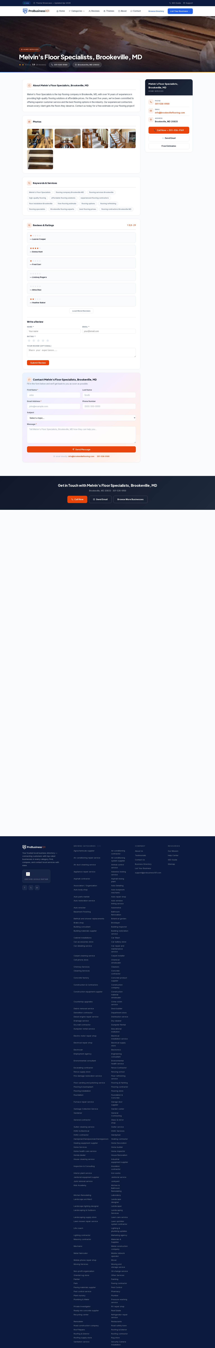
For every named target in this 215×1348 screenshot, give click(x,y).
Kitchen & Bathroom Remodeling (116, 1188)
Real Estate (116, 1310)
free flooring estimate (67, 203)
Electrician (78, 1050)
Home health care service (85, 1151)
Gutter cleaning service (84, 1127)
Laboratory (116, 1195)
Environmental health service (117, 1062)
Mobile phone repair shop (85, 1260)
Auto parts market (81, 897)
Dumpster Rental (118, 1025)
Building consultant (82, 927)
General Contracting (116, 1114)
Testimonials (140, 855)
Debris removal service (84, 1008)
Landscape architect (83, 1199)
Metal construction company (119, 1247)
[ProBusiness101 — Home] (36, 11)
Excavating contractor (83, 1068)
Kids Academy (80, 1185)
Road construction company (86, 1325)
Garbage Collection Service (86, 1109)
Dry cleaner (116, 1021)
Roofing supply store (83, 1337)
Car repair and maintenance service (117, 949)
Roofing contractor (119, 1334)
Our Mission (173, 851)
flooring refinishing (108, 203)
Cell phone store (81, 960)
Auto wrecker (80, 907)
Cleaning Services (82, 971)
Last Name (87, 391)
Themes (108, 11)
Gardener (78, 1113)
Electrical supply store (118, 1044)
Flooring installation (82, 1091)
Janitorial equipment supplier (86, 1177)
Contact (135, 11)
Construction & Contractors (86, 985)
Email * (85, 327)
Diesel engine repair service (86, 1017)
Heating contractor (119, 1139)
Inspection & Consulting (84, 1166)
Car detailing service (83, 946)
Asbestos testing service (118, 873)
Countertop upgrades (83, 1001)
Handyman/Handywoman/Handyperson (91, 1139)
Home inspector (118, 1151)
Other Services (117, 1275)
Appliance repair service (84, 872)
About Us (139, 851)
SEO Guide (175, 3)
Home (61, 11)
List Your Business (143, 868)
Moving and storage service (118, 1265)
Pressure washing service (119, 1300)
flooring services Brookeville (101, 192)
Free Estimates (169, 146)
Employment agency (82, 1054)
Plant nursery (79, 1295)
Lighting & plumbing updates (119, 1229)
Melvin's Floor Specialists (39, 192)
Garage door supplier (116, 1103)
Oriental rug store (81, 1275)
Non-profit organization (84, 1271)
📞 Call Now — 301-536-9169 (169, 130)
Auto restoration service (84, 900)
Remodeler (78, 1321)
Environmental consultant (85, 1061)
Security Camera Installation (118, 1343)
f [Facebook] (24, 887)
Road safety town (119, 1325)
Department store (119, 1012)
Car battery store (118, 942)
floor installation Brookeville (40, 203)
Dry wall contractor (82, 1025)
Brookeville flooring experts (62, 209)
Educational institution (116, 1030)
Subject (30, 414)
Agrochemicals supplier (84, 851)
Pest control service (82, 1291)
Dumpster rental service (84, 1029)
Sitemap (171, 864)
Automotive (116, 907)
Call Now (77, 500)
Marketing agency (119, 1235)
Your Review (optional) (39, 346)
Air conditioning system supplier (118, 859)
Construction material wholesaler (117, 995)
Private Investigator (82, 1306)
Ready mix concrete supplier (86, 1310)
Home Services (80, 1147)
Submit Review (38, 364)
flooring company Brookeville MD (70, 192)
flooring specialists (37, 209)
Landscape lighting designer (86, 1206)
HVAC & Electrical (81, 1131)
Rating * (31, 337)
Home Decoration (119, 1143)
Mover (114, 1260)
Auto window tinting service (117, 902)
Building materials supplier (85, 931)
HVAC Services (117, 1131)
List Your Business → (180, 11)
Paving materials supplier (85, 1287)
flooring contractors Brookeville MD (116, 209)
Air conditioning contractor (118, 852)
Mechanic (78, 1246)
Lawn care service (119, 1217)
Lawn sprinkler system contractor (119, 1222)
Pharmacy (115, 1291)
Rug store (115, 1337)
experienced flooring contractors (95, 198)
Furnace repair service (84, 1102)
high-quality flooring (37, 198)
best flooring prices (87, 209)
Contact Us (140, 860)
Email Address (34, 402)
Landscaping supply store (85, 1217)
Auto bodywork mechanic (118, 891)
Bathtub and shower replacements (89, 918)
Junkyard (115, 1181)
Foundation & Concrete (117, 1096)
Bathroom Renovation (116, 913)
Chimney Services (82, 967)
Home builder (117, 1147)
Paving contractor (119, 1283)
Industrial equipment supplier (119, 1160)
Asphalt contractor (82, 879)
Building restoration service (119, 932)
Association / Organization (85, 885)
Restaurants (116, 1321)
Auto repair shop (118, 897)
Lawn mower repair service (86, 1221)
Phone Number (89, 402)
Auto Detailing (117, 885)
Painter (77, 1279)
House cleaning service (84, 1159)
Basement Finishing (82, 912)
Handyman (116, 1135)
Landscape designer (116, 1200)
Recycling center (81, 1314)
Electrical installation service (119, 1037)
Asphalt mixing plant (117, 880)
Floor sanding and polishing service (89, 1083)
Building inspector (119, 927)
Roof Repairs (79, 1329)
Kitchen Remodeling (82, 1195)
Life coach (78, 1228)
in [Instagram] (37, 887)
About (122, 11)
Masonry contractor (82, 1239)
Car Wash (115, 938)
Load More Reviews (81, 311)
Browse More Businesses (130, 500)
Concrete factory (81, 978)
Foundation (78, 1095)
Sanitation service (81, 1342)
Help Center (173, 855)
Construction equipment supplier (88, 992)
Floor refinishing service (118, 1077)
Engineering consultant (116, 1055)
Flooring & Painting (119, 1083)
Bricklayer (115, 923)
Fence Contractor (119, 1068)
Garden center (117, 1109)
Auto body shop (81, 890)
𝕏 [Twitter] (31, 887)
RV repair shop (117, 1306)
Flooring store (117, 1091)
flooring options (88, 203)
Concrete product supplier (119, 979)
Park (76, 1283)
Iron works (116, 1173)
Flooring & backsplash (83, 1087)
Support (188, 3)
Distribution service (119, 1017)
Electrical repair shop (83, 1043)
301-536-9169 (59, 65)
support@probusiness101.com (148, 872)
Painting (114, 1279)
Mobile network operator (118, 1254)
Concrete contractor (116, 972)
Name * (30, 327)
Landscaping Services (117, 1211)
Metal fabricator (81, 1253)
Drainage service (81, 1021)
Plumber (114, 1295)
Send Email (100, 500)
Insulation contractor (116, 1167)
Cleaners (115, 967)
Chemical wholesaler (116, 961)
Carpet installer (118, 956)
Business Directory (143, 864)
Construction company (117, 986)
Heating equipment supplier (86, 1143)
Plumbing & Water (81, 1299)
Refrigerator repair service (119, 1316)
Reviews (94, 11)
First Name (32, 391)
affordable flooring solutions (63, 198)
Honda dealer (80, 1155)
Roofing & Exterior (119, 1329)
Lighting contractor (82, 1235)
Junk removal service (83, 1181)
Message (32, 425)
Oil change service (119, 1271)
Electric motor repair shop (85, 1036)
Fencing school (118, 1072)
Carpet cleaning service (84, 956)
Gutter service (117, 1127)
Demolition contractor (83, 1012)
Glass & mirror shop (117, 1121)
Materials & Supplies (116, 1240)
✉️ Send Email (169, 138)
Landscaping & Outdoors (85, 1210)
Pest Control (116, 1287)
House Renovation (119, 1155)
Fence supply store (82, 1072)
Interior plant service (83, 1173)
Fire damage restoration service (88, 1076)
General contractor (82, 1120)
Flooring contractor (119, 1087)
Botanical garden (118, 918)
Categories (77, 11)
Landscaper (116, 1206)
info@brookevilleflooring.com (81, 458)
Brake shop (79, 923)
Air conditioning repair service (87, 858)
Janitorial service (118, 1177)
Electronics (116, 1050)
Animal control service (117, 866)
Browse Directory (156, 11)
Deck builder (116, 1008)
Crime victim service (116, 1003)
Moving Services (81, 1264)
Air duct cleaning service (85, 864)
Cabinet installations (83, 938)
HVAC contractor (81, 1135)
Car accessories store (83, 942)
